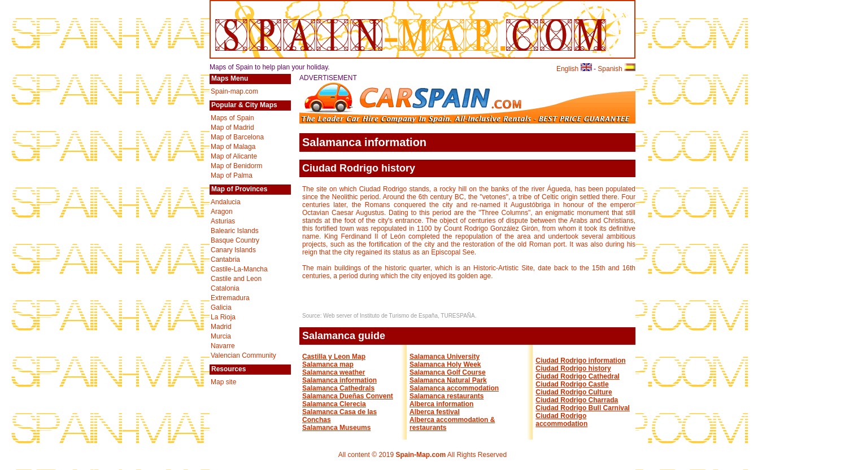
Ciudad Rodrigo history (573, 368)
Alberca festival (435, 412)
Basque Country (235, 240)
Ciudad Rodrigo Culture (573, 392)
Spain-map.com (234, 91)
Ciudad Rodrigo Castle (571, 384)
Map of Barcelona (237, 137)
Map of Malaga (233, 147)
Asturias (223, 221)
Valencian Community (243, 355)
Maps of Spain (232, 118)
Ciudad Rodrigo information (580, 360)
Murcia (221, 336)
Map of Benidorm (236, 166)
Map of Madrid (232, 127)
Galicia (221, 307)
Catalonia (225, 288)
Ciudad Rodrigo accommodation (561, 420)
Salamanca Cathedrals (338, 388)
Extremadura (230, 298)
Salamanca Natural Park (448, 380)
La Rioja (223, 317)
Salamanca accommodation (454, 388)
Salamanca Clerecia (334, 404)
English (574, 69)
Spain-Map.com (420, 455)
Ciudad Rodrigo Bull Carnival (582, 408)
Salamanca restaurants (447, 396)
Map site (223, 382)
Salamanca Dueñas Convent (347, 396)
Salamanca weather (333, 372)
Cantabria (225, 259)
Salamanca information (339, 380)
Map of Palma (231, 175)
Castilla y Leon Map (333, 357)
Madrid (221, 327)
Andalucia (226, 202)
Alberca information (441, 404)
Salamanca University (445, 357)
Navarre (223, 346)
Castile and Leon (236, 279)
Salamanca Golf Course (448, 372)
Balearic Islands (235, 231)
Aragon (222, 212)
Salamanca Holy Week (445, 364)
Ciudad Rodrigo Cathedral (577, 376)
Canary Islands (233, 250)
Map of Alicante (234, 156)
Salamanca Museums (336, 428)
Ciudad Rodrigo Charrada (576, 400)
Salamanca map (328, 364)
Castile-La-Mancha (239, 269)
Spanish (616, 69)
